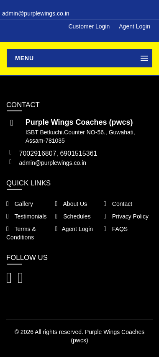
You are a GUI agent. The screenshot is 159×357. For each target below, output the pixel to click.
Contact (118, 203)
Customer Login (89, 26)
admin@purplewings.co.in (53, 162)
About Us (71, 203)
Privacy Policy (126, 216)
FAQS (116, 229)
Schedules (73, 216)
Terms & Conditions (21, 233)
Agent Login (134, 26)
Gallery (19, 203)
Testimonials (26, 216)
